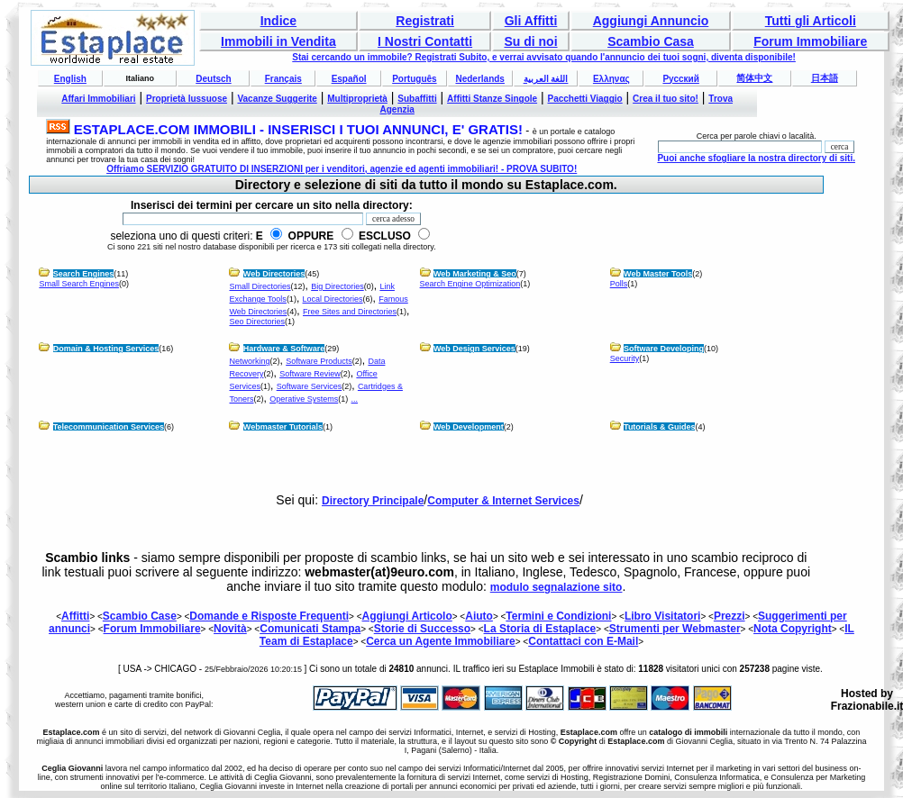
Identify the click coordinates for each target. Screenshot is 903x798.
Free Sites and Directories (350, 311)
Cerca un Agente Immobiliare (440, 641)
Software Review (310, 373)
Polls (619, 283)
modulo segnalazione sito (556, 587)
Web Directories (274, 273)
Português (414, 79)
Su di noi (530, 41)
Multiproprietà (357, 99)
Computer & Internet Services (503, 500)
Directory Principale (373, 500)
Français (283, 79)
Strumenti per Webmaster (675, 628)
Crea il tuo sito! (665, 99)
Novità (230, 628)
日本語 (824, 78)
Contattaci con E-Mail (583, 641)
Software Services (309, 386)
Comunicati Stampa (310, 628)
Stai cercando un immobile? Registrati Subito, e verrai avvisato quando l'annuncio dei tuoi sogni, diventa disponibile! (544, 57)
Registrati (425, 21)
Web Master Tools (658, 273)
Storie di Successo (422, 628)
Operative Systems (303, 399)
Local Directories (333, 299)
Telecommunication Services (108, 426)
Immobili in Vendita (278, 41)
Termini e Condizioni (558, 616)
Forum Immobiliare (810, 41)
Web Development (468, 426)
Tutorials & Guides (659, 426)
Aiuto (479, 616)
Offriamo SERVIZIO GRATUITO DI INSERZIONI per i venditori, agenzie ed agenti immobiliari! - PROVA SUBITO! (341, 169)
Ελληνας (611, 79)
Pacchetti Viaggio (585, 99)
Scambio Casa (650, 41)
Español (349, 79)
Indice (278, 21)
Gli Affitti (531, 21)
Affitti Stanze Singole (492, 99)
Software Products (319, 361)
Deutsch (213, 79)
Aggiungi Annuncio (651, 21)
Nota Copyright (792, 628)
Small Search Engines (79, 283)
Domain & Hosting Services (106, 348)
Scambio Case (140, 616)
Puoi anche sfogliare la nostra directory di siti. (756, 158)
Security (625, 358)
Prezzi (729, 616)
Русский (680, 79)
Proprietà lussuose (186, 99)
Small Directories (259, 286)
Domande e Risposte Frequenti (269, 616)
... (355, 399)
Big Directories (337, 286)
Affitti (75, 616)
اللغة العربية (546, 79)
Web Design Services (474, 348)
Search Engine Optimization (470, 283)
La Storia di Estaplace (540, 628)
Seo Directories (257, 321)
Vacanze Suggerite (276, 99)
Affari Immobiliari (98, 99)
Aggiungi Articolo (407, 616)
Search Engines (83, 273)
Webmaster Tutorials (283, 426)
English (70, 79)
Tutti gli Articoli (810, 21)
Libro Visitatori (662, 616)
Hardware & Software (284, 348)
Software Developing (664, 348)
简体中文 (754, 78)
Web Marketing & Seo (474, 273)
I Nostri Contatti (425, 41)
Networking (249, 361)
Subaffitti (416, 99)
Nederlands (479, 79)
